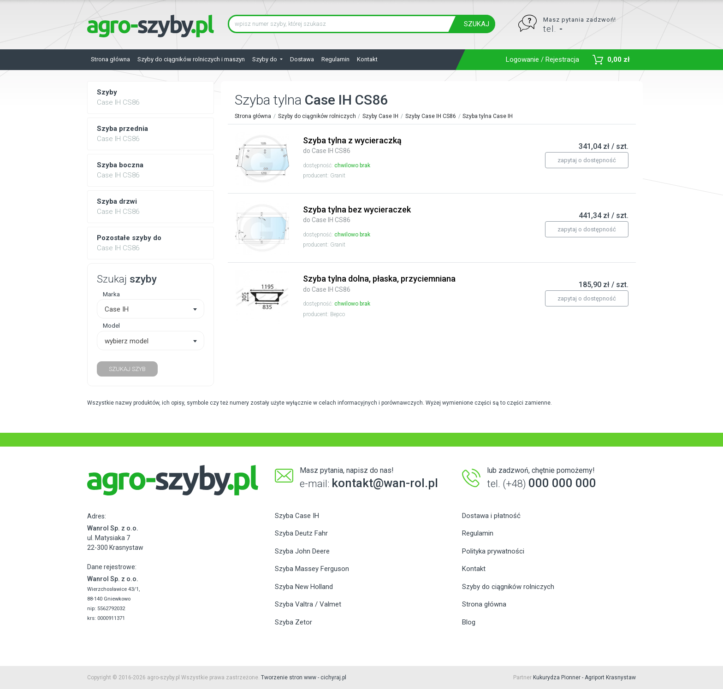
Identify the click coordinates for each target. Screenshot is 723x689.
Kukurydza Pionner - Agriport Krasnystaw (584, 677)
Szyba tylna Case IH (487, 116)
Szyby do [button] (265, 59)
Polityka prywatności (493, 551)
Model (111, 325)
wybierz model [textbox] (126, 341)
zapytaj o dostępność (586, 160)
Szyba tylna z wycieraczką (352, 145)
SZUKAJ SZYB (127, 368)
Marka (111, 294)
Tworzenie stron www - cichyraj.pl (303, 677)
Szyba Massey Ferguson (312, 569)
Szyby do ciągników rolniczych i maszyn (191, 59)
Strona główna (110, 59)
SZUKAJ (476, 24)
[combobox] (150, 308)
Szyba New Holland (304, 587)
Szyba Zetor (293, 622)
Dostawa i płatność (491, 516)
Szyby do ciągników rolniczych (317, 116)
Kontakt (367, 59)
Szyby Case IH (380, 116)
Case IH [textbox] (117, 309)
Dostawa (302, 59)
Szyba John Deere (302, 551)
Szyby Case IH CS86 (430, 116)
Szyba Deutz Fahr (301, 533)
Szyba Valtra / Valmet (308, 604)
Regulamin (335, 59)
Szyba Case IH (297, 516)
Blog (468, 622)
